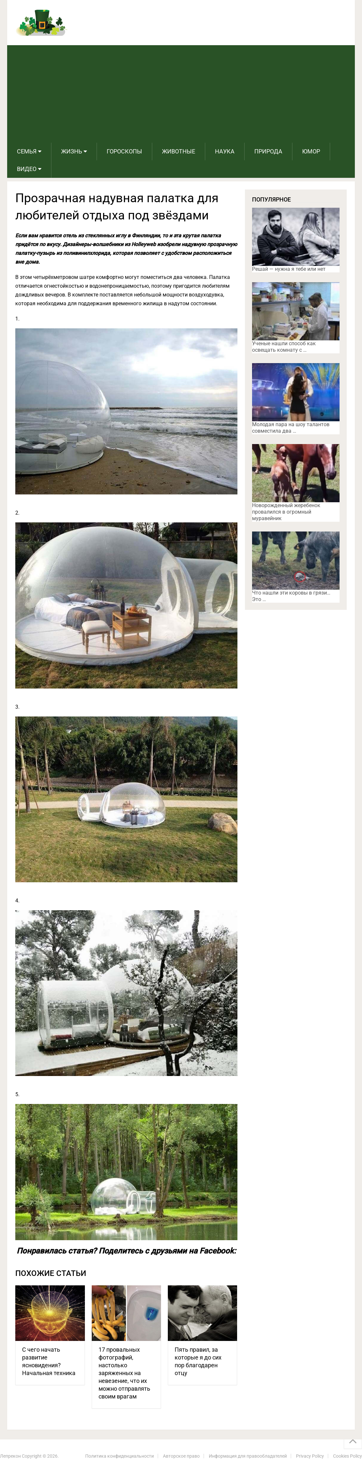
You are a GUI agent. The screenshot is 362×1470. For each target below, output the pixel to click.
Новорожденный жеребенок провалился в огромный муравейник (286, 511)
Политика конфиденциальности (119, 1456)
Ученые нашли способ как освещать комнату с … (284, 346)
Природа (268, 151)
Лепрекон (10, 1456)
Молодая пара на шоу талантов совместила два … (290, 427)
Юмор (311, 151)
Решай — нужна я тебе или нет (289, 269)
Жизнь (71, 151)
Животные (178, 151)
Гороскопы (124, 151)
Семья (26, 151)
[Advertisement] (181, 93)
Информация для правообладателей (248, 1456)
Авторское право (181, 1456)
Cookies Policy (347, 1456)
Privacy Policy (310, 1456)
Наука (225, 151)
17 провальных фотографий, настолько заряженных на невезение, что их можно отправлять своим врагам (124, 1373)
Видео (26, 168)
